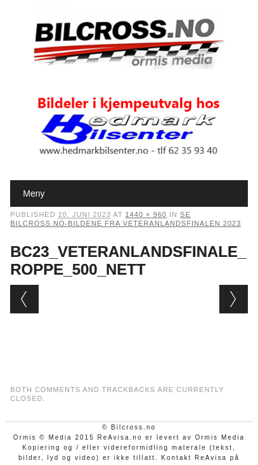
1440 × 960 (146, 214)
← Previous (24, 299)
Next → (233, 299)
